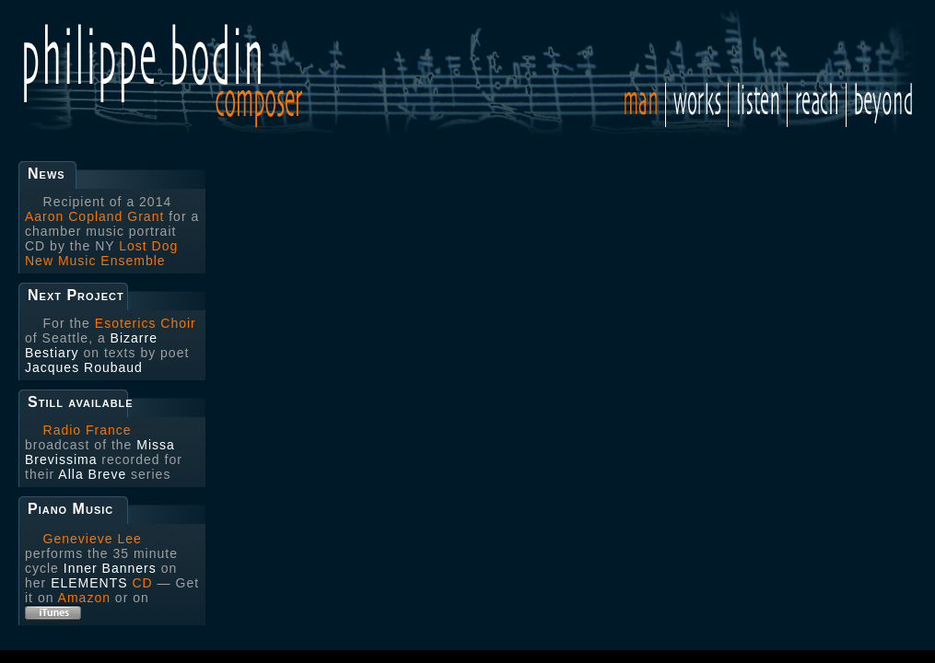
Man (645, 99)
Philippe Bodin (211, 69)
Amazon (84, 597)
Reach (817, 105)
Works (697, 105)
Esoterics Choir (145, 323)
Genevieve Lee (92, 538)
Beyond (879, 105)
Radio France (87, 430)
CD (142, 583)
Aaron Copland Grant (94, 216)
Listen (758, 105)
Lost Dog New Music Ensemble (101, 253)
